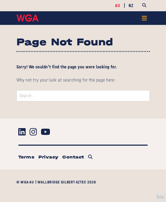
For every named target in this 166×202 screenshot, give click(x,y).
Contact (73, 157)
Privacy (48, 157)
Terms (26, 157)
